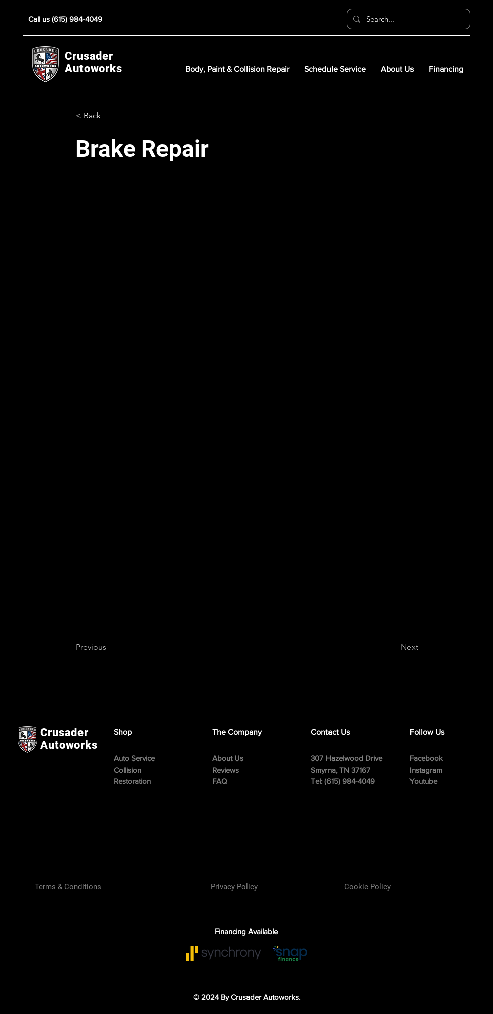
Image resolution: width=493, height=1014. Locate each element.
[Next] (393, 647)
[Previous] (109, 647)
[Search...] (407, 19)
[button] (109, 116)
